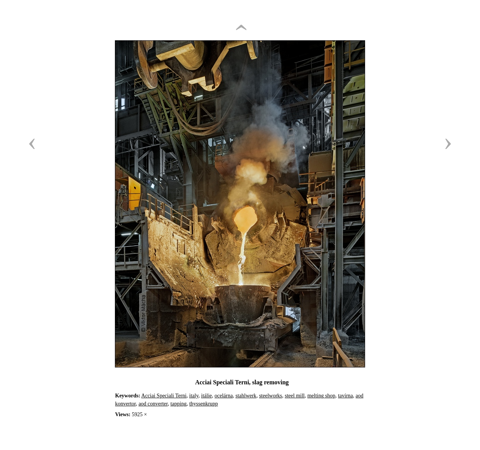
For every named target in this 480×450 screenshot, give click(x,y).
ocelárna (223, 396)
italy (193, 396)
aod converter (153, 404)
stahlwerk (246, 396)
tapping (178, 404)
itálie (206, 396)
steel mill (295, 396)
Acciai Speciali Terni (164, 396)
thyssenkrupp (203, 404)
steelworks (270, 396)
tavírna (345, 396)
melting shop (321, 396)
